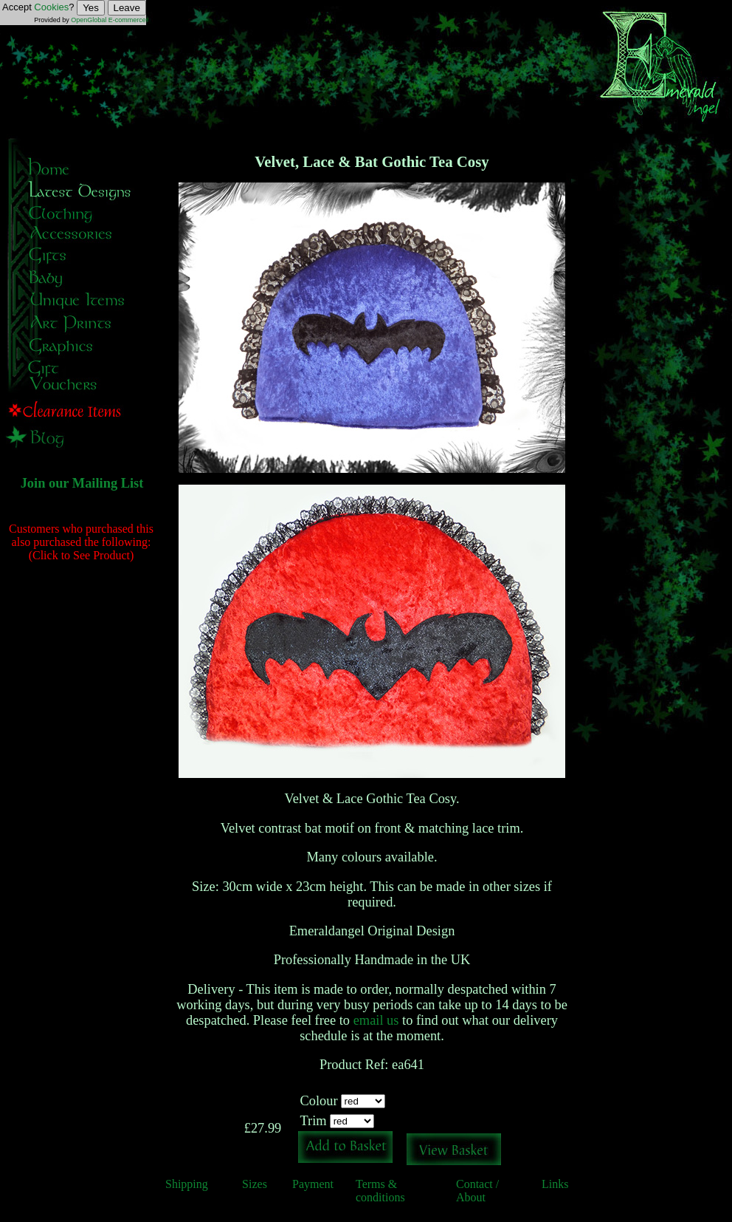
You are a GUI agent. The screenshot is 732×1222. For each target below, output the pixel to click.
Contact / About (477, 1191)
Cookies (51, 7)
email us (376, 1020)
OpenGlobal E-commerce (108, 20)
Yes (91, 7)
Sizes (254, 1184)
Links (555, 1184)
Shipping (186, 1184)
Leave (127, 7)
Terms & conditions (380, 1191)
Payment (313, 1184)
